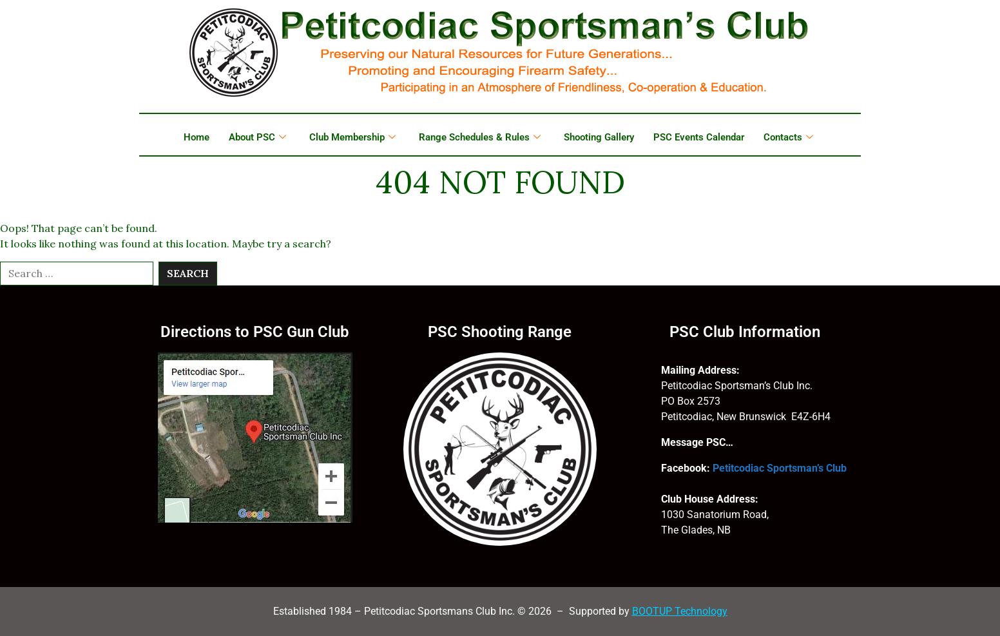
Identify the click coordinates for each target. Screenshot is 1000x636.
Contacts (788, 137)
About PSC (257, 137)
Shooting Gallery (599, 137)
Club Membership (352, 137)
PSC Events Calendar (698, 137)
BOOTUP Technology (679, 611)
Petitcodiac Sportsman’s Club (780, 468)
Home (196, 137)
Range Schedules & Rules (480, 137)
